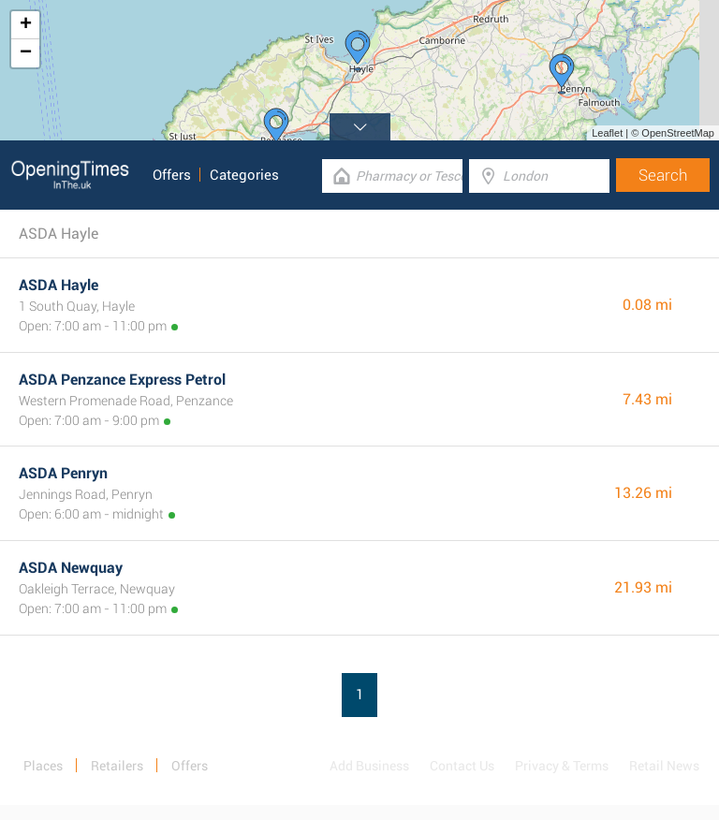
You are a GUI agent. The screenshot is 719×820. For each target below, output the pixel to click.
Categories (244, 175)
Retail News (664, 765)
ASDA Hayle (58, 285)
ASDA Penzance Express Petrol (122, 379)
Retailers (117, 765)
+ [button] (26, 25)
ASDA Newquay (71, 568)
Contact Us (462, 765)
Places (43, 765)
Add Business (369, 765)
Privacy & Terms (562, 765)
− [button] (26, 53)
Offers (172, 175)
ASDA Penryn (63, 473)
